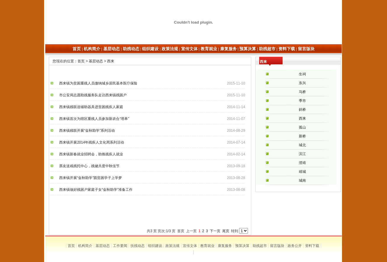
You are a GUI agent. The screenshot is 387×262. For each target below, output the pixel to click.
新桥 (302, 136)
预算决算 (242, 246)
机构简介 (85, 246)
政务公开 (295, 246)
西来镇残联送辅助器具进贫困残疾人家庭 (89, 107)
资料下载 (312, 246)
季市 (302, 101)
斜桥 (302, 110)
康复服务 (225, 246)
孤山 (302, 127)
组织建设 (155, 246)
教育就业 (207, 246)
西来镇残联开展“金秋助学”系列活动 (85, 130)
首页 (81, 61)
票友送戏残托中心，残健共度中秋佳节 (88, 166)
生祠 (302, 74)
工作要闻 (120, 246)
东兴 (302, 83)
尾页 (225, 231)
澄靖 (302, 163)
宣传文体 (190, 246)
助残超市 (260, 246)
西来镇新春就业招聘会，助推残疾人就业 (89, 154)
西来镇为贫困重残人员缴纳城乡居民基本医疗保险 (96, 83)
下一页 (215, 231)
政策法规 (172, 246)
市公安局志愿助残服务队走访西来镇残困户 (91, 95)
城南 (302, 180)
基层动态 (96, 61)
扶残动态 (137, 246)
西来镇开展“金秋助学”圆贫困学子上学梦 (89, 178)
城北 (302, 145)
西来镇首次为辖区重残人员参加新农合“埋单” (92, 119)
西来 (110, 61)
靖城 (302, 172)
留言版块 (277, 246)
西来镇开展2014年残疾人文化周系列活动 (90, 142)
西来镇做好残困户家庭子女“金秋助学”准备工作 (94, 190)
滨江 (302, 154)
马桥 (302, 92)
